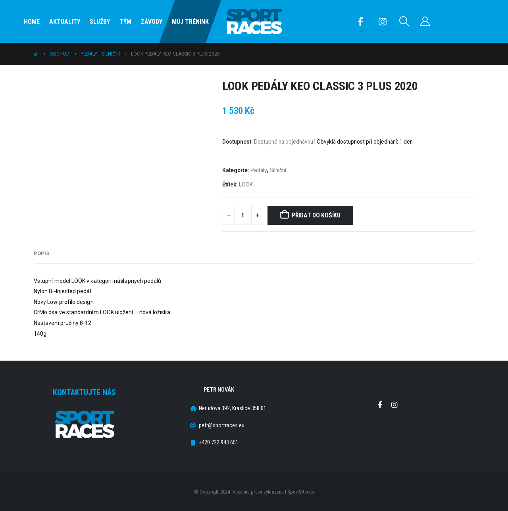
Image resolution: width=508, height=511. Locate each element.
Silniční (277, 170)
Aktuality (64, 21)
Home (32, 21)
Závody (151, 21)
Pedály (258, 170)
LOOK (246, 184)
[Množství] (243, 215)
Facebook (380, 405)
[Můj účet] (425, 21)
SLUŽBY (100, 21)
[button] (404, 21)
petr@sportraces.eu (221, 425)
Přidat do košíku (316, 215)
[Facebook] (360, 21)
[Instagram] (383, 21)
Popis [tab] (41, 253)
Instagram (394, 405)
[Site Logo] (254, 22)
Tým (125, 21)
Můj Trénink (190, 21)
